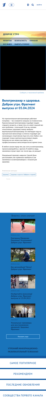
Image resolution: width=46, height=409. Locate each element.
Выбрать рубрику (22, 44)
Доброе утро (11, 34)
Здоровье (6, 174)
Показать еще (23, 336)
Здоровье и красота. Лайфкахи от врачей (23, 174)
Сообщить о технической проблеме (32, 93)
